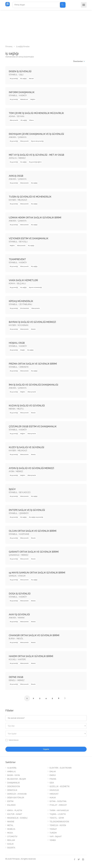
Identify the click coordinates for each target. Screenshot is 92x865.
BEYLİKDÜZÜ (25, 492)
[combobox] (46, 726)
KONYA (12, 283)
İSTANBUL (13, 75)
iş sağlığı (23, 78)
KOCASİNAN (23, 325)
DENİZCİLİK (12, 790)
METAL (10, 825)
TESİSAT (53, 829)
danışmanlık (14, 120)
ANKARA (12, 137)
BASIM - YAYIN (13, 775)
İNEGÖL (20, 638)
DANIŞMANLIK (13, 783)
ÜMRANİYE (24, 367)
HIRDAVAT (54, 794)
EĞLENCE (11, 805)
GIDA (51, 783)
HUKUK (52, 798)
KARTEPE (22, 659)
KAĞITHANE (24, 534)
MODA (10, 833)
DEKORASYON (13, 786)
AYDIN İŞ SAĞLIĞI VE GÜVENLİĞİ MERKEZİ (31, 468)
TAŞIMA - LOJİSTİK (57, 814)
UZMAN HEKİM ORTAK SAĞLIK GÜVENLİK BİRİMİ (35, 217)
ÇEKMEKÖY (24, 513)
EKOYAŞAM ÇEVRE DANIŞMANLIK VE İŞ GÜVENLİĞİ (36, 134)
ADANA (12, 116)
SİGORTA (11, 848)
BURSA (12, 638)
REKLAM (11, 840)
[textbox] (46, 726)
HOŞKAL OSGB (17, 343)
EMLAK (52, 771)
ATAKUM (21, 576)
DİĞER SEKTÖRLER (15, 798)
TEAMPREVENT (17, 259)
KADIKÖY (23, 95)
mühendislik (25, 308)
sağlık (23, 350)
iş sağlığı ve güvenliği (36, 517)
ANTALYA (13, 158)
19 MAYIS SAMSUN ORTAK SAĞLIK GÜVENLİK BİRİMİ (37, 572)
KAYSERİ (12, 200)
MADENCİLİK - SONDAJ (17, 818)
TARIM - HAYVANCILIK (59, 810)
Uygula (46, 749)
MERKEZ (22, 158)
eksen (32, 78)
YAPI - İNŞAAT (55, 836)
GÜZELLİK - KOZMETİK (59, 786)
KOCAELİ (12, 659)
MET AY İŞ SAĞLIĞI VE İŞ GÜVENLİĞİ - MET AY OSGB (36, 155)
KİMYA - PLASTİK (14, 810)
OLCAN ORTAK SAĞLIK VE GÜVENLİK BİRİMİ (32, 531)
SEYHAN (20, 116)
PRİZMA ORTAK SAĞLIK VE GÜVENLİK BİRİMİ (33, 363)
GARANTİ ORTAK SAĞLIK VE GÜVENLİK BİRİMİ (34, 551)
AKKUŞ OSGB (16, 175)
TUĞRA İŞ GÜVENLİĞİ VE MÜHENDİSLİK (30, 196)
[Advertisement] (46, 27)
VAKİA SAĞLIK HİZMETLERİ (23, 280)
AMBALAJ (11, 771)
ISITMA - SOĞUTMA (57, 801)
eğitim (33, 99)
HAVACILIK (54, 790)
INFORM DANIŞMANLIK (21, 92)
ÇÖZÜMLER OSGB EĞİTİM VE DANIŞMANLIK (32, 426)
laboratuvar (24, 99)
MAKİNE (10, 822)
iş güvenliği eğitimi (36, 162)
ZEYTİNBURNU (25, 304)
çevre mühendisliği (36, 287)
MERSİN (12, 409)
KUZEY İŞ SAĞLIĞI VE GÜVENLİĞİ (26, 447)
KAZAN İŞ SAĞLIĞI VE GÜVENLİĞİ (27, 405)
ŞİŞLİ (21, 75)
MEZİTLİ (20, 409)
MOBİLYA (11, 829)
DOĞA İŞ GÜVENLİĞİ (19, 593)
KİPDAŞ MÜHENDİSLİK (21, 301)
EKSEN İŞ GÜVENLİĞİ (20, 71)
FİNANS (52, 779)
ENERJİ (52, 775)
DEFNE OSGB (16, 677)
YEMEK (52, 840)
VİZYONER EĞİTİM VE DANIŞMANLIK (28, 238)
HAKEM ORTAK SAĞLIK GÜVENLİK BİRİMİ (31, 656)
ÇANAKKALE (14, 555)
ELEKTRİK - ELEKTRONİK (60, 768)
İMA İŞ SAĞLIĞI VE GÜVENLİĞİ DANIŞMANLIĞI (33, 384)
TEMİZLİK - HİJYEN (57, 825)
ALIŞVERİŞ (11, 768)
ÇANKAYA (22, 137)
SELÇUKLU (21, 283)
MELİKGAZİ (22, 200)
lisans (32, 120)
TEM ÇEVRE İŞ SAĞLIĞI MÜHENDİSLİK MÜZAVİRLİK (36, 113)
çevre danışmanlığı (38, 141)
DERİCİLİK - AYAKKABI (16, 794)
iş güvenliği (14, 78)
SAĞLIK (10, 844)
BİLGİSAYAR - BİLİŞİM (16, 779)
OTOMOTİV (12, 836)
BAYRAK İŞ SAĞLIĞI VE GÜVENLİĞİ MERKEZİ (32, 322)
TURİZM (52, 833)
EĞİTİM (10, 801)
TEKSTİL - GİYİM (56, 818)
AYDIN (11, 471)
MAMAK (21, 618)
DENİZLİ (12, 680)
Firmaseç (8, 46)
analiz (34, 329)
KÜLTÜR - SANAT (14, 814)
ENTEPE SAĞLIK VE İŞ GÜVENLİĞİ (27, 510)
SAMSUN (12, 576)
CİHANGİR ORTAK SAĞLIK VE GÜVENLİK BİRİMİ (34, 635)
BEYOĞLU (23, 242)
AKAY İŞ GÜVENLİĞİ (19, 614)
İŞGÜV (12, 489)
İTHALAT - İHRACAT (58, 805)
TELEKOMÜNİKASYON (59, 822)
